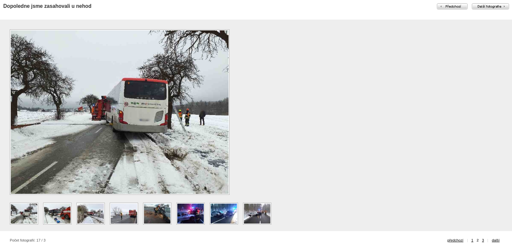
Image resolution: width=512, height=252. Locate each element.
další (496, 240)
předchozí (455, 240)
